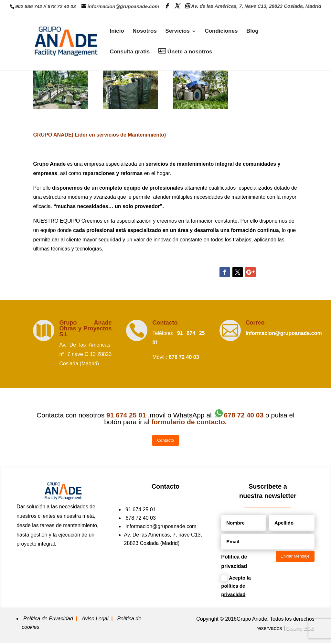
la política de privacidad (236, 586)
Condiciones (221, 31)
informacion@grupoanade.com (160, 526)
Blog (252, 31)
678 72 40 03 (62, 6)
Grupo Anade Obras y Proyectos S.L (85, 328)
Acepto (236, 586)
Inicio (117, 31)
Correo (255, 322)
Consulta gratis (130, 52)
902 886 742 (28, 6)
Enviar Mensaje (295, 556)
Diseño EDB (300, 628)
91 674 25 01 (140, 509)
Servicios (177, 31)
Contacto (164, 322)
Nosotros (145, 31)
